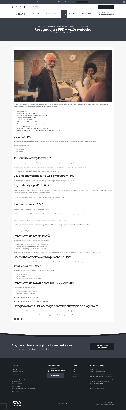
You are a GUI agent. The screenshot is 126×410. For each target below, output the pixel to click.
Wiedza (56, 14)
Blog (64, 14)
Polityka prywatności (108, 402)
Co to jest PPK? (22, 111)
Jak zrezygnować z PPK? (25, 120)
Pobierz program (82, 2)
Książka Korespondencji (97, 388)
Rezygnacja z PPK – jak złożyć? (27, 122)
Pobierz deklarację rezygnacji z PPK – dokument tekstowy (31, 301)
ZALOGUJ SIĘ (106, 7)
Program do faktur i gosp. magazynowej (101, 374)
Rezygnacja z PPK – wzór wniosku (79, 26)
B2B (89, 14)
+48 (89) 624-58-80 (106, 14)
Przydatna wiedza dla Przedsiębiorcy (58, 26)
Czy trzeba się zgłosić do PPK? (27, 118)
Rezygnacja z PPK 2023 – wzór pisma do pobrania (33, 128)
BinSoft (71, 32)
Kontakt (72, 14)
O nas (48, 14)
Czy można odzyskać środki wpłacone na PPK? (32, 124)
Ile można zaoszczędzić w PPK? (27, 113)
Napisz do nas (55, 375)
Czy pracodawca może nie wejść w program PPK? (33, 116)
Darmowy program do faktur (98, 371)
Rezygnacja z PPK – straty (29, 126)
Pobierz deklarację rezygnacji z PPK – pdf (26, 297)
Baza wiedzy (76, 374)
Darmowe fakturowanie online (98, 386)
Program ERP (93, 369)
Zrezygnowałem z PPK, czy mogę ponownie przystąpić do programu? (39, 130)
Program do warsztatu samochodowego (101, 379)
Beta (74, 369)
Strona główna (37, 14)
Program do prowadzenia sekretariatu (101, 376)
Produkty (81, 14)
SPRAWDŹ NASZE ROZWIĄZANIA (102, 346)
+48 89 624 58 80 (58, 370)
